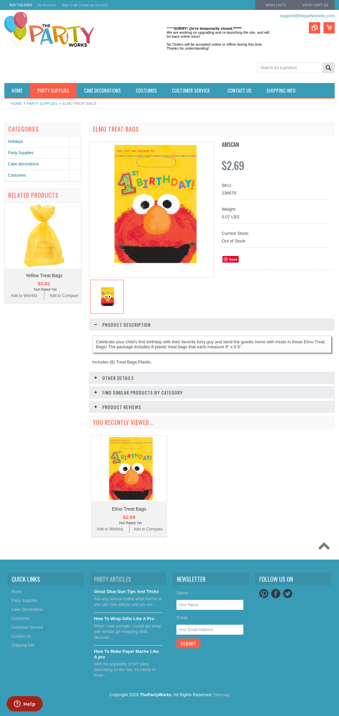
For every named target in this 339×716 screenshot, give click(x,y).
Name (182, 592)
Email (181, 617)
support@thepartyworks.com (307, 15)
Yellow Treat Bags (44, 275)
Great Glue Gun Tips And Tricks (126, 591)
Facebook (275, 593)
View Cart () (315, 5)
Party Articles (112, 579)
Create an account (93, 5)
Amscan (230, 144)
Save (233, 259)
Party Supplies (42, 103)
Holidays (15, 141)
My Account (46, 5)
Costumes (17, 175)
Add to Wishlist (24, 295)
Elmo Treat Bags (129, 509)
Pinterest (263, 593)
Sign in (67, 5)
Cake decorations (23, 164)
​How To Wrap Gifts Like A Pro (124, 618)
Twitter (287, 593)
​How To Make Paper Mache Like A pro (126, 654)
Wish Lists (275, 5)
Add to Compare (63, 295)
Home (16, 103)
